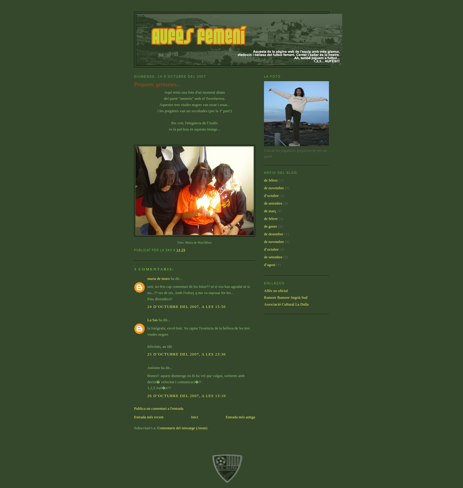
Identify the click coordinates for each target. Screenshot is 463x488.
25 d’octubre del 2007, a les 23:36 (186, 354)
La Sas (152, 320)
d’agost (269, 264)
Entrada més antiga (240, 417)
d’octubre (271, 195)
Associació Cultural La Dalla (286, 304)
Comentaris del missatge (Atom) (182, 428)
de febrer (271, 180)
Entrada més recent (149, 417)
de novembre (274, 188)
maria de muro (158, 278)
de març (270, 211)
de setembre (273, 203)
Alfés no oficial (276, 290)
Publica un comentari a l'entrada (158, 408)
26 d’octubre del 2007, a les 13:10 (186, 396)
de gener (270, 226)
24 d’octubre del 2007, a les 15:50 (186, 306)
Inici (194, 417)
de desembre (273, 234)
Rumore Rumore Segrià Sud (285, 297)
